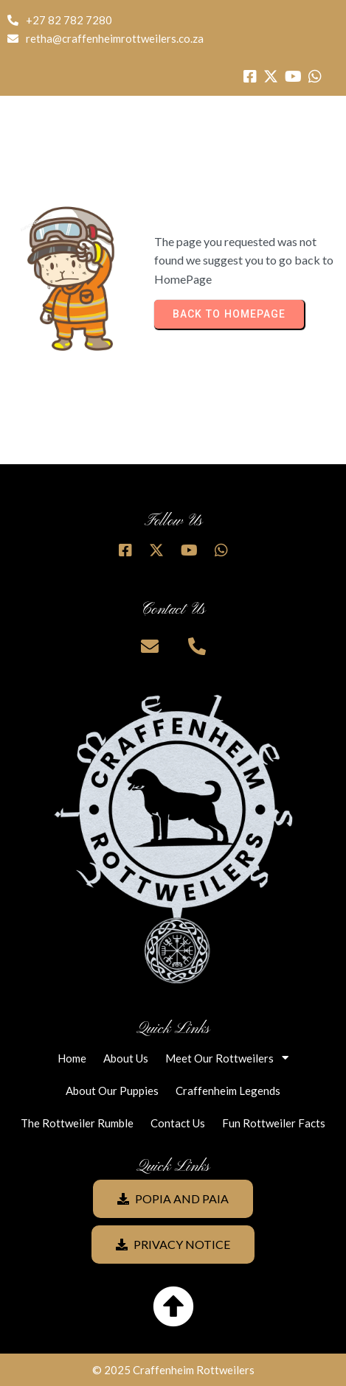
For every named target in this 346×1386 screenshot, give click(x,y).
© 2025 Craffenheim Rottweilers (173, 1369)
